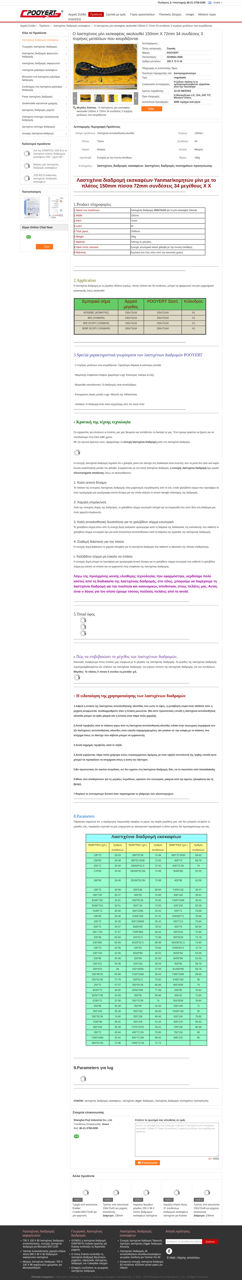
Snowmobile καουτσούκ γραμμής (40, 103)
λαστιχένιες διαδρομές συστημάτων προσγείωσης (182, 1100)
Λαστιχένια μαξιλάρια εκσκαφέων (40, 70)
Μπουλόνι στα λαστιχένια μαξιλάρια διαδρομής (41, 78)
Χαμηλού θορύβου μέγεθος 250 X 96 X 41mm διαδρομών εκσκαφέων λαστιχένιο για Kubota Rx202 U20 (145, 1212)
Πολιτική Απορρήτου (42, 1277)
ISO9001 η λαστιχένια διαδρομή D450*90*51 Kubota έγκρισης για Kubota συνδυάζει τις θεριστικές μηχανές (89, 1245)
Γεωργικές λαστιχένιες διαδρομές (39, 46)
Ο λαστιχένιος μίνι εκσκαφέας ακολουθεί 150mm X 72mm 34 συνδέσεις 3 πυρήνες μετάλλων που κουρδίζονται (105, 111)
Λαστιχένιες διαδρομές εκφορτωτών (41, 63)
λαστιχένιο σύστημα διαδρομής (38, 126)
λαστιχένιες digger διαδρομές (138, 1100)
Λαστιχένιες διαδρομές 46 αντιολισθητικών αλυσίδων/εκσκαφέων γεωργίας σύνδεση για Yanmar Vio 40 (140, 1254)
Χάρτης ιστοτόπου (188, 1257)
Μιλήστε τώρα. (207, 14)
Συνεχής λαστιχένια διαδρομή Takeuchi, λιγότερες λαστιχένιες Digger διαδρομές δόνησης (141, 1243)
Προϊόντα (96, 14)
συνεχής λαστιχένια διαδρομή (38, 133)
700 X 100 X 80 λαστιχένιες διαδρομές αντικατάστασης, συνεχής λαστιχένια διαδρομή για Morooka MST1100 (43, 1243)
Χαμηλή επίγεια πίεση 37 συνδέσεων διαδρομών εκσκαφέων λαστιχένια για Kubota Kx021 (175, 1212)
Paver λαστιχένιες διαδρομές (37, 96)
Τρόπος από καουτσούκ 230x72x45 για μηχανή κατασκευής (116, 1208)
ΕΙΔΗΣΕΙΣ (74, 19)
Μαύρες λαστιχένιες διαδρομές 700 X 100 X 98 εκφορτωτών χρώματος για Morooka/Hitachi (43, 1264)
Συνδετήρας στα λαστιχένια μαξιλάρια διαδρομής (42, 88)
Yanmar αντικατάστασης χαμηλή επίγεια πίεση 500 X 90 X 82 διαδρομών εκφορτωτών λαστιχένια (44, 1254)
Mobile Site (173, 1262)
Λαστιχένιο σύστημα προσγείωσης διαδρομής (40, 118)
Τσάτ (154, 109)
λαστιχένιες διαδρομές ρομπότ (38, 110)
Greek (217, 2)
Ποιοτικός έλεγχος (170, 14)
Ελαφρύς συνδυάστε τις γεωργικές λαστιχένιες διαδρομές (89, 1269)
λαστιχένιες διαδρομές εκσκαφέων (102, 1100)
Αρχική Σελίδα (77, 14)
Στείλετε (210, 1241)
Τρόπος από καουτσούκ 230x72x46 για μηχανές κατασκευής (207, 1208)
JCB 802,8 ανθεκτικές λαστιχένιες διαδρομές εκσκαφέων (45, 178)
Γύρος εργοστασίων (142, 14)
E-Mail (171, 1257)
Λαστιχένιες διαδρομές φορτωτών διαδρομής (40, 55)
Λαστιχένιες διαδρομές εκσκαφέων (71, 25)
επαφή (190, 14)
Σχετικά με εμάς (116, 14)
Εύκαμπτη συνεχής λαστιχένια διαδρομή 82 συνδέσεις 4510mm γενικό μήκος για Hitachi (141, 1264)
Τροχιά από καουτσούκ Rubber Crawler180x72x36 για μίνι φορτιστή (84, 1210)
